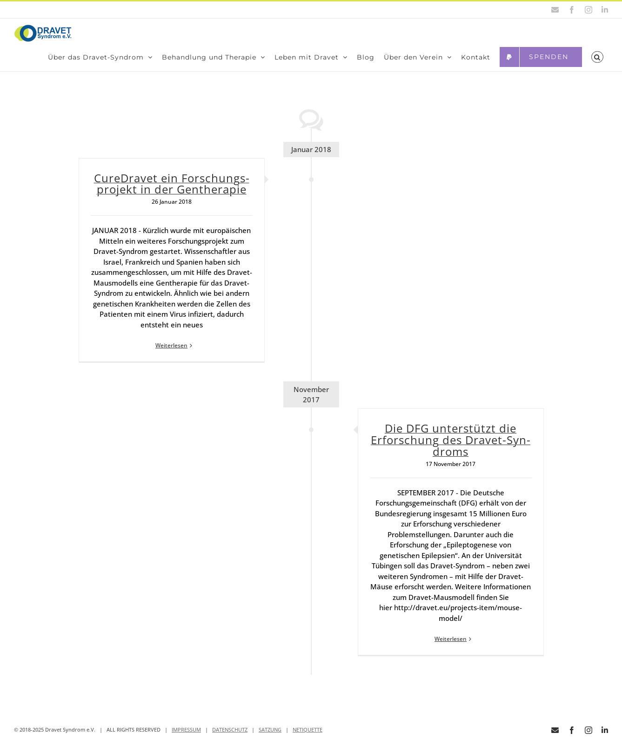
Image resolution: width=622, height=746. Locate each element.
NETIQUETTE (307, 738)
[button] (597, 57)
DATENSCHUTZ (229, 738)
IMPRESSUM (186, 738)
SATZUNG (270, 738)
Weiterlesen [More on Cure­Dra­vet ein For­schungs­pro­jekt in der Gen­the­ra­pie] (171, 355)
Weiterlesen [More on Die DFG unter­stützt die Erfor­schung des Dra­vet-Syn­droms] (451, 649)
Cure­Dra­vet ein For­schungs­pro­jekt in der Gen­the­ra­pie (171, 193)
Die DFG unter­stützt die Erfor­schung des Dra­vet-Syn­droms (450, 449)
